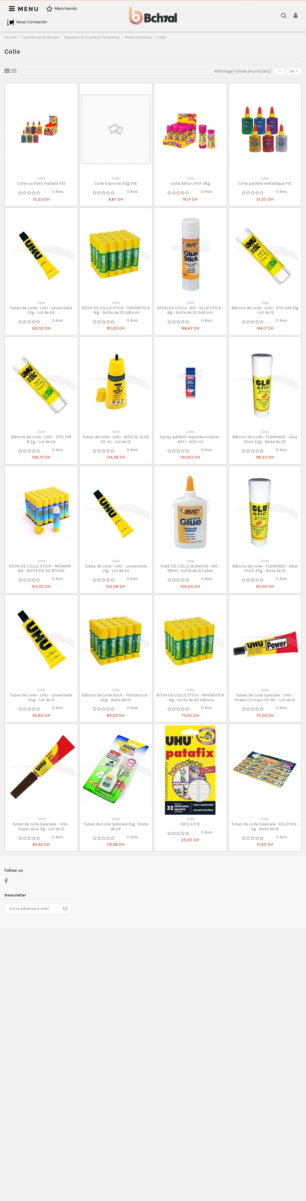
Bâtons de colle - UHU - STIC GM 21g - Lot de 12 (264, 310)
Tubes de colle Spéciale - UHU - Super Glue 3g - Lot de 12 (41, 826)
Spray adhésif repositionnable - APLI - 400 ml (190, 439)
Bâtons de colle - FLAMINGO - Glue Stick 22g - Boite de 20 (264, 439)
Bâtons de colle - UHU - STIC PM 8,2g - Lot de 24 (41, 439)
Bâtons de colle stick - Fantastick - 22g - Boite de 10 (116, 697)
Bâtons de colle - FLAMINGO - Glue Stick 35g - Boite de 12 (264, 568)
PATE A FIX (190, 824)
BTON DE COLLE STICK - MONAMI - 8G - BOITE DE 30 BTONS (41, 568)
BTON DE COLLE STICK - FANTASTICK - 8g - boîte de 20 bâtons (116, 310)
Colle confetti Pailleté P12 (41, 183)
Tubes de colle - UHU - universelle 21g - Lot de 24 (41, 310)
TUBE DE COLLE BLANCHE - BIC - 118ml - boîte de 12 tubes (190, 568)
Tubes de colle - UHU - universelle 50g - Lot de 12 (41, 697)
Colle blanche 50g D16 (115, 183)
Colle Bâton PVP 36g (190, 183)
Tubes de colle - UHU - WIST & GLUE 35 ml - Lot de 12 (115, 439)
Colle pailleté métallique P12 (264, 183)
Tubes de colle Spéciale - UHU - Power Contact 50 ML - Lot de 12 (264, 697)
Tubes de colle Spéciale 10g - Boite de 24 (116, 826)
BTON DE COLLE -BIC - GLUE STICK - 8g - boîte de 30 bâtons (190, 310)
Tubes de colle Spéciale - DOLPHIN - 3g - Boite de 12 (265, 826)
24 (294, 71)
